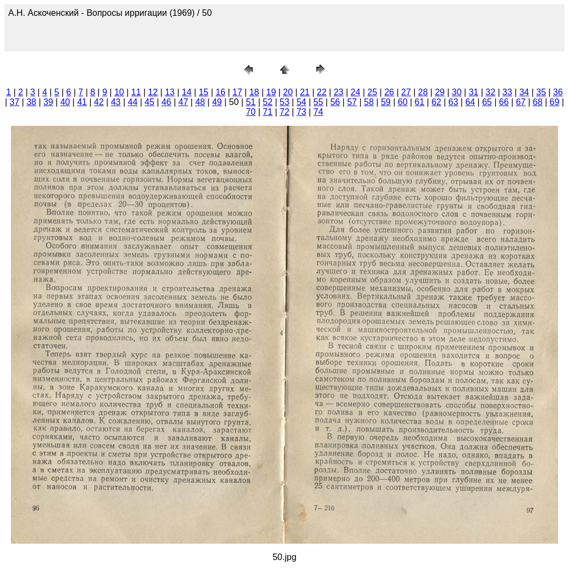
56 (335, 102)
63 (453, 102)
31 (474, 92)
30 (457, 92)
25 (373, 92)
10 (119, 92)
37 (15, 102)
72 (284, 111)
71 (267, 111)
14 (186, 92)
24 (356, 92)
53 (284, 102)
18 (254, 92)
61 (420, 102)
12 (153, 92)
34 (524, 92)
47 (183, 102)
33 (507, 92)
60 (403, 102)
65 (487, 102)
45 (149, 102)
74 (318, 111)
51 (251, 102)
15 (203, 92)
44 (133, 102)
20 (288, 92)
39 (48, 102)
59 (386, 102)
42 (99, 102)
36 (558, 92)
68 (538, 102)
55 (318, 102)
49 (217, 102)
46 (166, 102)
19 (271, 92)
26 (389, 92)
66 (504, 102)
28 (423, 92)
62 (437, 102)
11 (136, 92)
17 (237, 92)
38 (31, 102)
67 (521, 102)
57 (352, 102)
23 (339, 92)
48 (200, 102)
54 (301, 102)
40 (65, 102)
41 (82, 102)
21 (305, 92)
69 (555, 102)
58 (369, 102)
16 (220, 92)
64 (470, 102)
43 (116, 102)
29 (440, 92)
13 (170, 92)
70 (251, 111)
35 (541, 92)
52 (267, 102)
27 (406, 92)
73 (301, 111)
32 (490, 92)
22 (322, 92)
